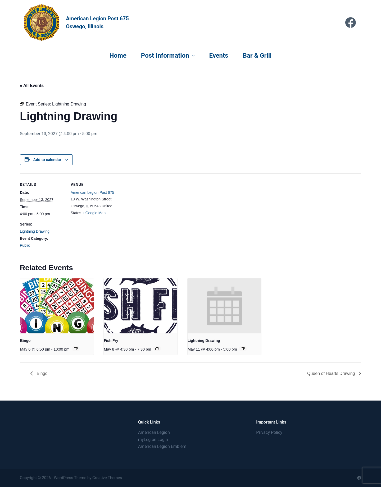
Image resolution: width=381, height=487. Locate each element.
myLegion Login (153, 439)
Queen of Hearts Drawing (331, 373)
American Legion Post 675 (92, 192)
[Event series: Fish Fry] (157, 348)
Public (25, 245)
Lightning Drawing (34, 231)
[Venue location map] (149, 210)
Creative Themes (107, 477)
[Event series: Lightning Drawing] (243, 348)
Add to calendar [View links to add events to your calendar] (47, 160)
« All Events (32, 85)
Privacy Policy (269, 432)
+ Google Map (94, 213)
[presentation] (57, 305)
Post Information (169, 55)
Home (118, 55)
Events (218, 55)
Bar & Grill (257, 55)
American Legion (154, 432)
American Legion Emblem (162, 446)
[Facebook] (350, 22)
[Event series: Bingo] (76, 348)
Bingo (25, 340)
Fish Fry (111, 340)
